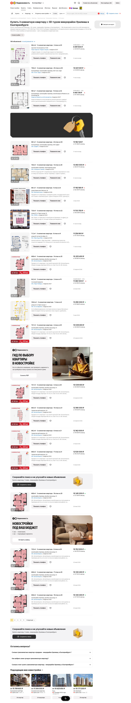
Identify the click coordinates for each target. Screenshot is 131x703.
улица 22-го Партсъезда (38, 213)
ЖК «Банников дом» (37, 192)
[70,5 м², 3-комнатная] (20, 558)
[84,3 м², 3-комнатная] (20, 288)
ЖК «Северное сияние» (38, 169)
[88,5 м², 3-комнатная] (20, 417)
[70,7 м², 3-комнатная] (20, 334)
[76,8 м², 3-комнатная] (20, 174)
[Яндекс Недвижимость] (21, 3)
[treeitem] (15, 8)
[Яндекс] (11, 3)
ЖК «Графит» (35, 146)
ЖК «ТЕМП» (34, 215)
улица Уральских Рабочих (38, 190)
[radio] (11, 620)
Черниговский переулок (38, 410)
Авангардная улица (50, 167)
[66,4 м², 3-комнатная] (20, 54)
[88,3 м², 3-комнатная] (20, 440)
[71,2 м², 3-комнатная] (20, 243)
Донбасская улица (50, 259)
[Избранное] (75, 3)
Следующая (30, 620)
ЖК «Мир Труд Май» (37, 238)
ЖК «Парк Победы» (36, 283)
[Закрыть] (120, 13)
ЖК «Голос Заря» (36, 72)
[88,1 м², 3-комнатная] (20, 151)
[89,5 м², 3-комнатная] (20, 461)
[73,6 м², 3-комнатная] (20, 220)
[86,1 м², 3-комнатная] (20, 197)
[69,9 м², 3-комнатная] (20, 266)
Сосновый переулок (37, 282)
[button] (78, 3)
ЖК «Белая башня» (36, 261)
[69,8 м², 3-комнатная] (20, 581)
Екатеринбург (35, 70)
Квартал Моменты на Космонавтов (41, 97)
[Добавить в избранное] (65, 58)
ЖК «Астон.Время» (36, 306)
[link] (117, 3)
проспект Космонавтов (38, 48)
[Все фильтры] (12, 13)
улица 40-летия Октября (38, 236)
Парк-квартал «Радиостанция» (40, 49)
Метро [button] (102, 13)
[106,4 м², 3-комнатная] (20, 311)
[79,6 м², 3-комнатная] (20, 77)
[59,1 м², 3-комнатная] (20, 100)
